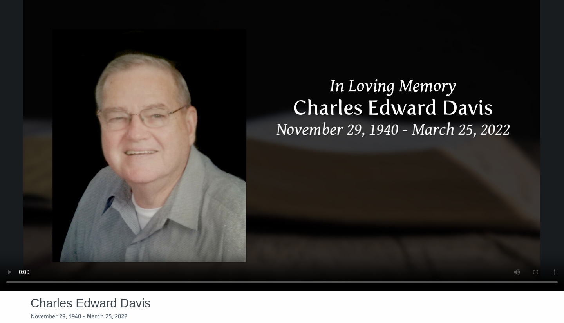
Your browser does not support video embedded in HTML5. (282, 145)
